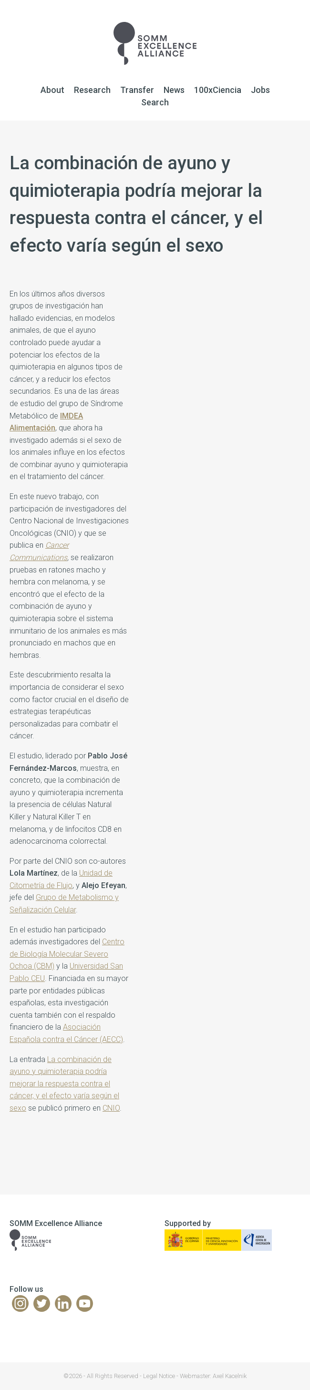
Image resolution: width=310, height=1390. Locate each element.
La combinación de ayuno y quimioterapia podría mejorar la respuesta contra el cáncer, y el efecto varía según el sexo (64, 1084)
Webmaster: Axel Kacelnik (213, 1376)
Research (92, 90)
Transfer (137, 90)
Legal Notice (159, 1376)
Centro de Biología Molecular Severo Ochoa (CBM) (67, 954)
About (52, 90)
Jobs (260, 90)
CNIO (111, 1108)
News (174, 90)
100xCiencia (217, 90)
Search (155, 102)
